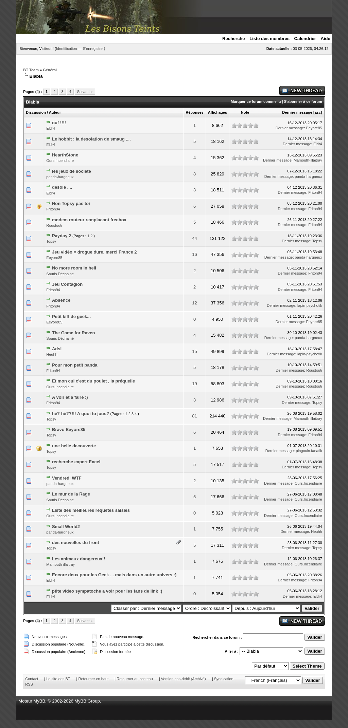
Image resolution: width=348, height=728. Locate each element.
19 (194, 383)
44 (194, 238)
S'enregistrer (93, 48)
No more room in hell (74, 267)
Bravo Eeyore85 (68, 429)
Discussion (36, 112)
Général (50, 70)
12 (194, 302)
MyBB (39, 701)
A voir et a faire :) (70, 397)
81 (194, 415)
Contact (31, 679)
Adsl (57, 348)
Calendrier (305, 38)
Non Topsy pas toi (71, 203)
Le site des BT (58, 679)
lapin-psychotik (309, 305)
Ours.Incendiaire (60, 160)
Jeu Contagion (67, 284)
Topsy (51, 241)
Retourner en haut (94, 679)
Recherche (233, 38)
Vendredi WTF (67, 478)
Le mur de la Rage (71, 494)
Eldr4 (50, 128)
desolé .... (62, 187)
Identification (66, 48)
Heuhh (51, 354)
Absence (61, 300)
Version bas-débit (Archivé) (183, 679)
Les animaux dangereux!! (78, 558)
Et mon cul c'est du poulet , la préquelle (93, 381)
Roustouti (54, 225)
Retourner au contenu (135, 679)
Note (245, 112)
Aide (325, 38)
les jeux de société (71, 171)
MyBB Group (87, 701)
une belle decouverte (74, 445)
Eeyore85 (314, 128)
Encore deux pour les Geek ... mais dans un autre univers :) (114, 574)
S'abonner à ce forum (303, 101)
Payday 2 (61, 235)
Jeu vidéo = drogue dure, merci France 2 (94, 252)
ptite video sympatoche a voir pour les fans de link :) (107, 591)
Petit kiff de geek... (71, 316)
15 (194, 351)
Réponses (195, 112)
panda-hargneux (59, 177)
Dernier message (297, 112)
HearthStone (65, 154)
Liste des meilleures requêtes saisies (91, 510)
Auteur (55, 112)
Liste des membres (269, 38)
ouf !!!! (59, 122)
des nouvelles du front (75, 542)
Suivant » (85, 92)
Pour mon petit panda (75, 365)
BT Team (31, 70)
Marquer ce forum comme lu (256, 101)
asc (318, 112)
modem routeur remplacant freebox (89, 219)
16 (194, 254)
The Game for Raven (73, 332)
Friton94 (315, 192)
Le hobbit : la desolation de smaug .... (91, 139)
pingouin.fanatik (309, 451)
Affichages (217, 112)
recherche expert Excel (76, 461)
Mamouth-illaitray (308, 160)
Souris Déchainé (60, 274)
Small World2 (66, 526)
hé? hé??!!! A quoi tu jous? (80, 413)
